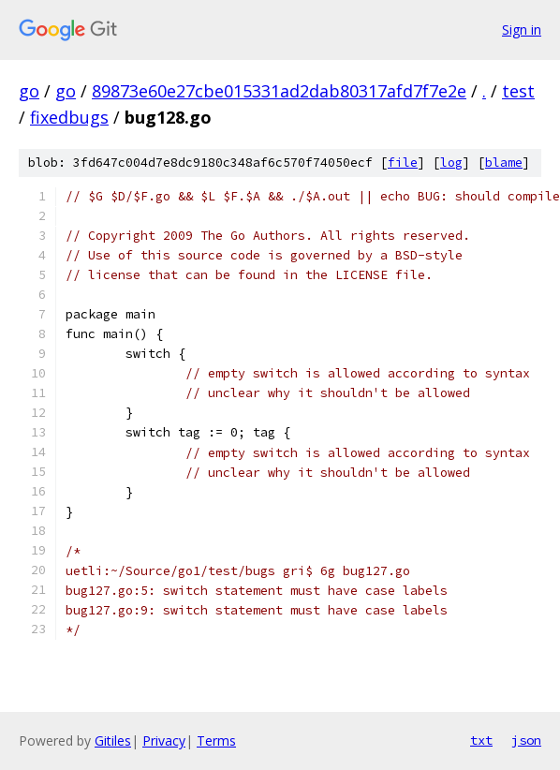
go (29, 91)
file (403, 162)
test (518, 91)
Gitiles (113, 740)
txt (481, 740)
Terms (216, 740)
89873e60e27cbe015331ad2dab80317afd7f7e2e (279, 91)
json (526, 740)
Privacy (163, 740)
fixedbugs (69, 117)
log (451, 162)
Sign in (521, 29)
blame (504, 162)
